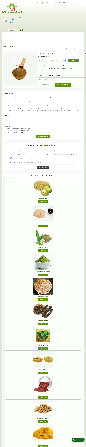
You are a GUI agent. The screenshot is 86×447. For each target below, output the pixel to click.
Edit (64, 60)
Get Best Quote (43, 201)
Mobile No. (13, 154)
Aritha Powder (43, 223)
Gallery (79, 2)
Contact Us (12, 22)
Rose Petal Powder (43, 394)
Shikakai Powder (43, 320)
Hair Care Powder (71, 48)
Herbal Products (59, 2)
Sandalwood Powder (43, 418)
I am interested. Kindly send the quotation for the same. (46, 163)
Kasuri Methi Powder (43, 296)
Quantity (49, 154)
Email (49, 150)
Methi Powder (43, 369)
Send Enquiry (63, 84)
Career (71, 2)
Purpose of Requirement (13, 158)
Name (15, 150)
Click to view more (43, 79)
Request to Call (46, 85)
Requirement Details (13, 163)
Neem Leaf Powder (43, 345)
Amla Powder (43, 198)
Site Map (19, 20)
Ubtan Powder (43, 443)
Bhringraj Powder (43, 247)
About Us (47, 2)
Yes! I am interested (43, 136)
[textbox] (55, 60)
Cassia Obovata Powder (43, 271)
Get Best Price (73, 60)
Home (5, 24)
